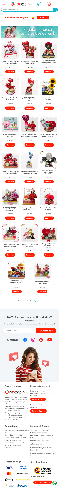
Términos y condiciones (39, 430)
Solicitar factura (38, 411)
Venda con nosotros (42, 482)
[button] (10, 61)
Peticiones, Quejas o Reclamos (41, 435)
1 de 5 (29, 301)
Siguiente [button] (38, 301)
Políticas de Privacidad (38, 433)
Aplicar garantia (36, 444)
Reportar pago (38, 399)
